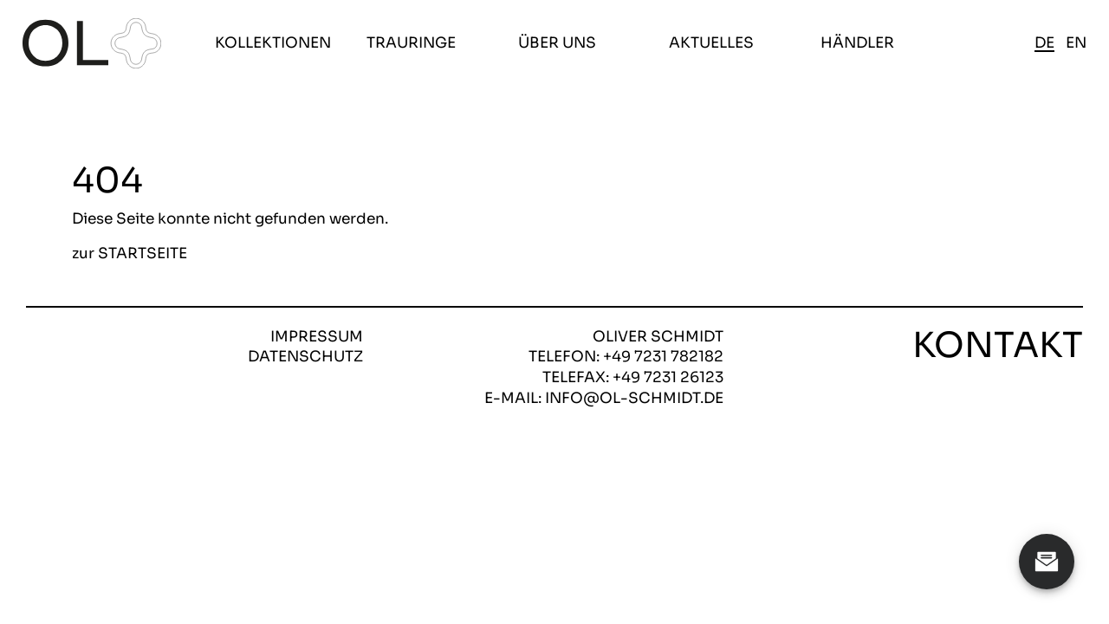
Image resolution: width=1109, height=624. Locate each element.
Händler (857, 43)
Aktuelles (711, 43)
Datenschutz (305, 357)
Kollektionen (273, 43)
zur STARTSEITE (129, 254)
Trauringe (411, 43)
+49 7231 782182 (663, 357)
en (1076, 43)
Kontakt (997, 346)
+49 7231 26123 (668, 377)
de (1044, 43)
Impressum (316, 337)
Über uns (557, 43)
